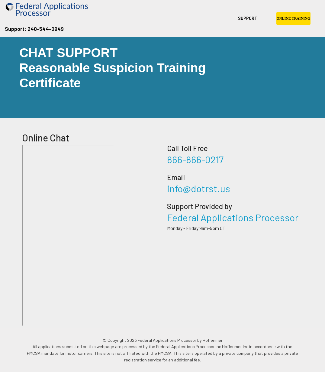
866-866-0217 (195, 159)
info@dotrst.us (198, 188)
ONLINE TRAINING (293, 18)
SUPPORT (247, 18)
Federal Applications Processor (232, 217)
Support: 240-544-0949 (34, 28)
